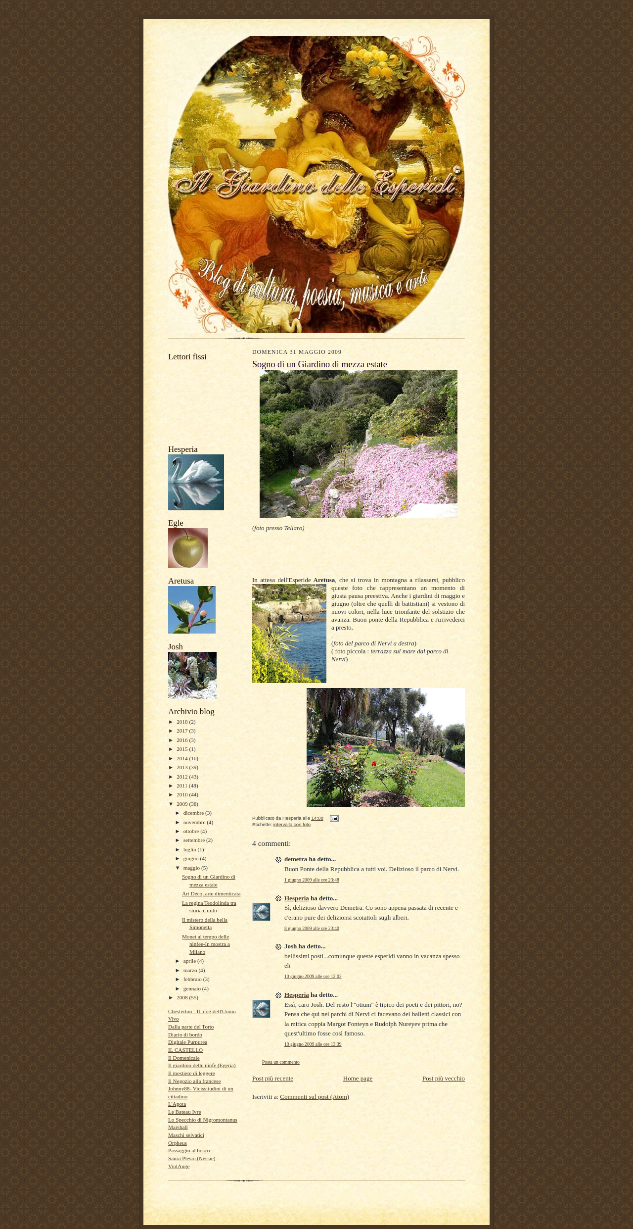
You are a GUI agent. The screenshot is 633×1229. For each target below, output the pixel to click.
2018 (183, 722)
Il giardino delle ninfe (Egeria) (202, 1065)
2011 (183, 785)
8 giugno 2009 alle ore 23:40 (311, 928)
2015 (183, 749)
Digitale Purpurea (187, 1042)
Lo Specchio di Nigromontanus (202, 1120)
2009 (183, 804)
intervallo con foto (292, 824)
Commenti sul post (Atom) (314, 1096)
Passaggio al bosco (189, 1150)
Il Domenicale (184, 1058)
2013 (183, 767)
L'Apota (177, 1104)
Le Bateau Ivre (184, 1112)
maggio (192, 868)
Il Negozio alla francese (194, 1081)
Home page (358, 1078)
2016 (183, 740)
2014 (183, 758)
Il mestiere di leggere (191, 1073)
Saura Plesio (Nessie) (192, 1158)
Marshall (178, 1127)
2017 (183, 731)
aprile (190, 961)
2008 (183, 997)
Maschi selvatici (186, 1135)
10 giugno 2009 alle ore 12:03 (313, 976)
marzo (191, 970)
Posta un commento (281, 1062)
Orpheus (177, 1143)
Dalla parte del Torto (191, 1027)
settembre (194, 840)
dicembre (194, 813)
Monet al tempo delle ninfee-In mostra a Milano (206, 944)
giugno (191, 858)
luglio (190, 849)
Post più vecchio (443, 1078)
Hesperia (296, 898)
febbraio (193, 979)
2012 (183, 777)
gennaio (192, 988)
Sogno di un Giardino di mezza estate (319, 364)
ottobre (191, 831)
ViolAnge (178, 1166)
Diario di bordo (185, 1034)
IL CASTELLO (185, 1050)
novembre (195, 822)
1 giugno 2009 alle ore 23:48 (311, 880)
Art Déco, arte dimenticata (211, 893)
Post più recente (272, 1078)
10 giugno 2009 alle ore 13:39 (313, 1044)
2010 (183, 794)
